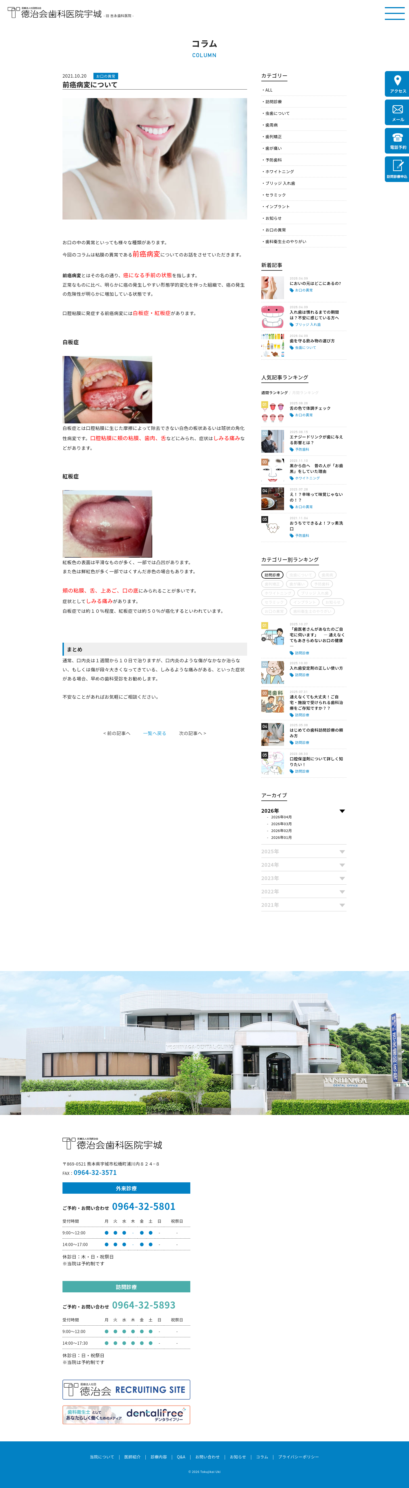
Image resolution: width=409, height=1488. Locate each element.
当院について (102, 1457)
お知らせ (273, 218)
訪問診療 (273, 101)
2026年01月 (281, 837)
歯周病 (271, 125)
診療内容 (159, 1457)
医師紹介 (132, 1457)
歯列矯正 (273, 136)
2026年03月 (281, 823)
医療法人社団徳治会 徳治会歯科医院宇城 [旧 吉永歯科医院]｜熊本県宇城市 (54, 12)
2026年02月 (281, 830)
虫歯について (277, 113)
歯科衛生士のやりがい (285, 241)
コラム (262, 1457)
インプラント (277, 206)
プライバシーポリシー (298, 1457)
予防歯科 (273, 160)
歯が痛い (273, 148)
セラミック (275, 195)
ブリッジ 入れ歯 (280, 183)
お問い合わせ (207, 1457)
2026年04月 (281, 816)
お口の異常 (275, 230)
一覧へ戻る (154, 733)
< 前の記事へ (117, 733)
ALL (268, 90)
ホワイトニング (279, 171)
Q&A (181, 1457)
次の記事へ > (192, 733)
